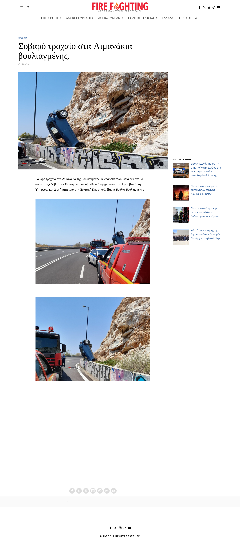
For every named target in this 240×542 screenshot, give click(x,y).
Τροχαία (22, 38)
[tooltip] (200, 7)
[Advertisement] (197, 99)
